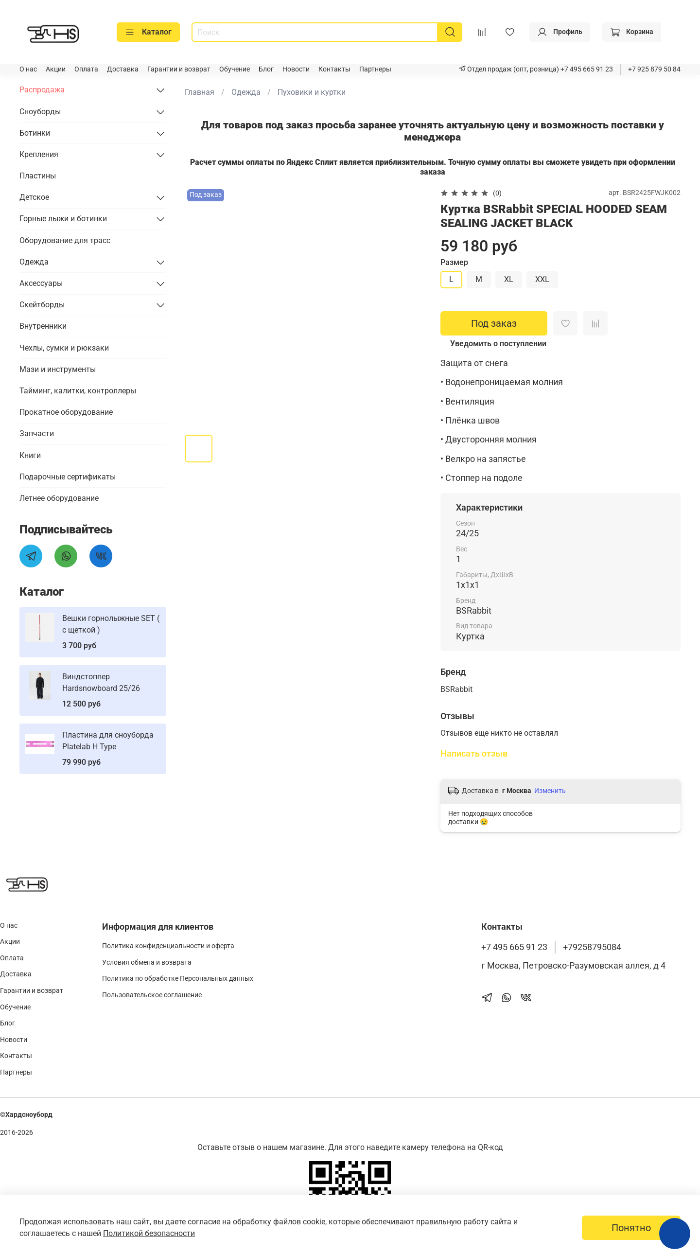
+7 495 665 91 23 (586, 69)
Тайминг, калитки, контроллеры (77, 390)
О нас (28, 69)
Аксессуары (41, 283)
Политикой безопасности (149, 1233)
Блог (266, 69)
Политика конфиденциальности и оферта (168, 946)
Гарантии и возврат (178, 69)
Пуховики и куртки (312, 92)
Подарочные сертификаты (67, 476)
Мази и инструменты (57, 369)
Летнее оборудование (59, 498)
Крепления (38, 154)
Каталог (148, 32)
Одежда (246, 92)
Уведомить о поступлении (498, 343)
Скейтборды (42, 304)
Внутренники (43, 326)
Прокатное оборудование (66, 412)
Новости (296, 69)
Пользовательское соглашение (152, 995)
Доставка (123, 69)
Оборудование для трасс (64, 240)
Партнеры (375, 69)
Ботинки (34, 133)
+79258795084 (592, 947)
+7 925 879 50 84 (654, 69)
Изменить (550, 791)
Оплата (86, 69)
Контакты (334, 69)
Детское (34, 197)
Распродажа (42, 89)
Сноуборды (40, 111)
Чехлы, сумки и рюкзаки (64, 348)
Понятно (631, 1228)
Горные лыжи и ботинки (63, 218)
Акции (56, 69)
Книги (30, 455)
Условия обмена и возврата (147, 962)
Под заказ (494, 323)
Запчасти (36, 433)
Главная (199, 92)
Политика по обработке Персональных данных (177, 978)
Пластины (37, 175)
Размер (454, 262)
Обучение (234, 69)
